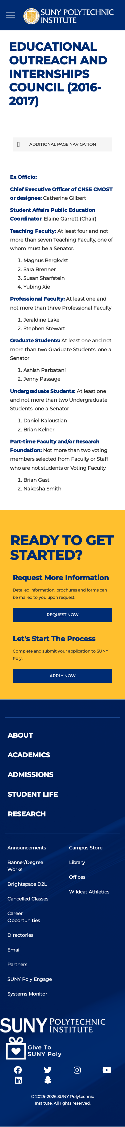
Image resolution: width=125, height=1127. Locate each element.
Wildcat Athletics (89, 892)
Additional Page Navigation (56, 144)
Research (27, 814)
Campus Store (85, 848)
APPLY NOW (62, 675)
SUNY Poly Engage (29, 979)
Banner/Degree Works (25, 865)
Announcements (26, 848)
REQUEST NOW (62, 614)
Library (77, 862)
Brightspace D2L (27, 884)
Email (14, 950)
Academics (29, 755)
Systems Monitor (27, 994)
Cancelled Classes (27, 899)
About (20, 735)
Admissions (30, 775)
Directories (20, 935)
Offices (77, 877)
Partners (17, 965)
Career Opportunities (23, 916)
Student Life (33, 794)
